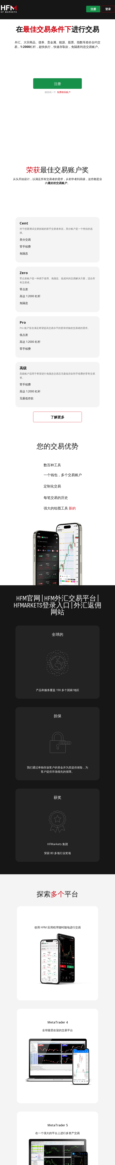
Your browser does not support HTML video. (57, 127)
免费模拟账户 (64, 92)
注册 (93, 9)
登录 (108, 9)
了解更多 (57, 417)
